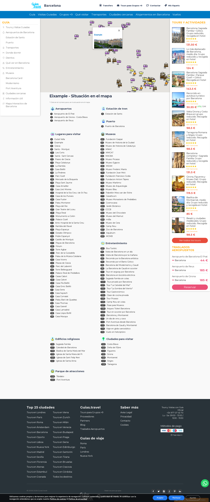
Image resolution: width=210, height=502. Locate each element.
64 (102, 152)
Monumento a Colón (65, 216)
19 (52, 183)
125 (103, 354)
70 (102, 172)
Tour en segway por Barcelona (120, 272)
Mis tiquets (172, 5)
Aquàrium (110, 233)
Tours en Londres (36, 412)
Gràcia (57, 146)
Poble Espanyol (62, 236)
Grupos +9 (66, 14)
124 (103, 351)
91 (102, 252)
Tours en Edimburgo (64, 447)
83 (102, 216)
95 (102, 265)
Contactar (153, 5)
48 (52, 279)
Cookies (124, 425)
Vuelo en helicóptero (115, 332)
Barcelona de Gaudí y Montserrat (121, 325)
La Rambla (60, 166)
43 (52, 263)
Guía (32, 14)
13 (52, 162)
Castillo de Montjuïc (64, 239)
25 (52, 203)
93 (102, 258)
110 (102, 315)
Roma (83, 443)
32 (52, 226)
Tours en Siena (61, 442)
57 (52, 310)
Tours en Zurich (61, 417)
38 (52, 246)
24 (52, 199)
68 (102, 166)
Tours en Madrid (35, 452)
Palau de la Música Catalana (68, 256)
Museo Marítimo (113, 183)
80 (102, 206)
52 (52, 293)
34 (52, 233)
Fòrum (59, 246)
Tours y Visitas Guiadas (18, 27)
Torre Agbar (61, 249)
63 (102, 149)
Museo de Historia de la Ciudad (119, 142)
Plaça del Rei (61, 206)
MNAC (109, 149)
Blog (82, 425)
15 (52, 169)
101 (102, 285)
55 (52, 303)
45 (52, 269)
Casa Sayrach (61, 293)
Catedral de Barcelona (66, 347)
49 (52, 283)
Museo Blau (111, 189)
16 (52, 172)
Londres (84, 452)
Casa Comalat (61, 296)
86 (102, 226)
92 (102, 255)
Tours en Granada (36, 477)
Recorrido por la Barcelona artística (122, 258)
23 (52, 196)
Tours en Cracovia (62, 467)
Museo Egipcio (113, 162)
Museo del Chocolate (116, 213)
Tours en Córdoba (62, 472)
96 (102, 268)
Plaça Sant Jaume (63, 183)
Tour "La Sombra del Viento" (120, 288)
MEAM (109, 166)
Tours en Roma (35, 422)
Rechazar (176, 498)
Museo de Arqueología (116, 186)
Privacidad (126, 416)
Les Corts (59, 152)
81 (102, 209)
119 (52, 354)
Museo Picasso (113, 159)
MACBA (109, 156)
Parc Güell (60, 176)
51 (52, 290)
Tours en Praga (61, 437)
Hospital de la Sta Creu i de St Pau (71, 193)
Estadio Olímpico (63, 233)
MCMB (109, 236)
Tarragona (112, 364)
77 (102, 196)
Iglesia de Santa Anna (66, 361)
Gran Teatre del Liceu (65, 209)
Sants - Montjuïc (62, 149)
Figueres (111, 351)
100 (103, 282)
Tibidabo (60, 376)
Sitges (110, 361)
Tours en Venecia (62, 427)
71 (102, 176)
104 (103, 295)
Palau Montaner (62, 203)
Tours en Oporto (36, 437)
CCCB (108, 209)
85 (102, 223)
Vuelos (176, 14)
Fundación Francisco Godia (118, 176)
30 (52, 219)
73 (102, 183)
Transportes (98, 14)
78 (102, 199)
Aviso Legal (126, 412)
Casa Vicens (61, 259)
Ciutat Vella (59, 139)
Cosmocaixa (111, 203)
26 (52, 206)
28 (52, 213)
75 (102, 189)
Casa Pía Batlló (63, 283)
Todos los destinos (62, 477)
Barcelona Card (14, 78)
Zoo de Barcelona (114, 229)
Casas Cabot (61, 276)
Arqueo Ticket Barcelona (118, 308)
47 (52, 276)
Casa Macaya (61, 316)
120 (52, 357)
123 (103, 347)
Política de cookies (58, 499)
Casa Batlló (60, 169)
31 (52, 223)
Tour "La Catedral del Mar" (118, 285)
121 (52, 361)
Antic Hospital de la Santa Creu (69, 223)
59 (52, 316)
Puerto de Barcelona (115, 126)
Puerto (10, 42)
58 (52, 313)
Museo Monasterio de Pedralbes (121, 199)
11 (52, 156)
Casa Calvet (61, 279)
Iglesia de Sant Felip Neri (68, 357)
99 (102, 278)
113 (102, 325)
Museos (10, 73)
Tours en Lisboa (35, 442)
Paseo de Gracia (62, 159)
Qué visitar (82, 14)
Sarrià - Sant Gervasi (64, 156)
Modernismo (12, 83)
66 (102, 159)
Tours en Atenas (35, 467)
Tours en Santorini (62, 452)
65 (102, 156)
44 (52, 266)
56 (52, 306)
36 (52, 239)
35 (52, 236)
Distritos (10, 58)
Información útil (14, 98)
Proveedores (87, 416)
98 (102, 275)
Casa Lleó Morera (63, 189)
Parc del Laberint (64, 266)
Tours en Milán (61, 422)
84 (102, 219)
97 (102, 272)
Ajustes (193, 498)
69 (102, 169)
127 (103, 361)
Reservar (190, 287)
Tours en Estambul (37, 472)
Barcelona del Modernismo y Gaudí (122, 265)
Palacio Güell (62, 219)
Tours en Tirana (61, 457)
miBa (108, 219)
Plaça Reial (61, 213)
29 (52, 216)
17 (52, 176)
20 (52, 186)
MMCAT (109, 152)
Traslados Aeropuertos (92, 429)
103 (102, 292)
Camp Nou (111, 226)
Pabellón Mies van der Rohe (119, 193)
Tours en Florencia (37, 462)
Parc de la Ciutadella (65, 253)
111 (102, 318)
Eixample (98, 35)
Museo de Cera (113, 223)
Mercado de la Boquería (66, 179)
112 (102, 322)
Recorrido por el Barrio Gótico (120, 262)
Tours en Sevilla (35, 457)
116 (52, 344)
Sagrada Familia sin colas (117, 278)
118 (52, 351)
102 (102, 288)
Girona (110, 354)
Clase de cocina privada (118, 295)
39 (52, 249)
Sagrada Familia (63, 344)
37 (52, 243)
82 (102, 213)
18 (52, 179)
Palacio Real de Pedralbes (68, 273)
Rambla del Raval (63, 226)
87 (102, 229)
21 (52, 189)
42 (52, 259)
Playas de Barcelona (65, 243)
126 (103, 357)
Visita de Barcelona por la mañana (121, 255)
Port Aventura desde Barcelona (121, 322)
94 (102, 262)
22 (52, 193)
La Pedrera (60, 172)
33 (52, 229)
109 (103, 312)
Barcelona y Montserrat (117, 315)
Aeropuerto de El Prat (64, 114)
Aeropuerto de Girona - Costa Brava (70, 117)
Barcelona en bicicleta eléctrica (120, 275)
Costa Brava (112, 344)
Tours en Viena (61, 412)
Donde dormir (13, 52)
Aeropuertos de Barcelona (20, 32)
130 (52, 380)
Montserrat (112, 357)
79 (102, 203)
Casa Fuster (61, 199)
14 (52, 166)
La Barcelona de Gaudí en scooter (121, 268)
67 (102, 162)
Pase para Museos (115, 305)
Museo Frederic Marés (116, 169)
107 (103, 305)
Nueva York (86, 456)
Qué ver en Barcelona (17, 63)
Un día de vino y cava (116, 318)
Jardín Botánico (113, 206)
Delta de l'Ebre (114, 347)
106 (102, 302)
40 (52, 253)
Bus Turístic (111, 248)
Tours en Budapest (63, 432)
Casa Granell (61, 306)
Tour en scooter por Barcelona (121, 312)
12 (52, 159)
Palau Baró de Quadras (66, 300)
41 (52, 256)
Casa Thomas (61, 303)
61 (102, 142)
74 (102, 186)
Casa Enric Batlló (63, 286)
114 (102, 328)
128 (103, 364)
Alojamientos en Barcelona (153, 14)
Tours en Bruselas (62, 462)
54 (52, 300)
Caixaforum (111, 196)
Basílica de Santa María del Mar (70, 351)
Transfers (106, 5)
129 (52, 376)
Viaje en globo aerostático (118, 328)
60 (102, 139)
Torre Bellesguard (63, 269)
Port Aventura (13, 88)
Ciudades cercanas (121, 14)
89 (102, 236)
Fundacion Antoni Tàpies (117, 179)
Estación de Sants (15, 37)
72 (102, 179)
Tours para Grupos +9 (129, 5)
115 (102, 332)
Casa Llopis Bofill (63, 313)
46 (52, 273)
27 (52, 209)
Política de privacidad (77, 499)
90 (102, 248)
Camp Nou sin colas (116, 302)
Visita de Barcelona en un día (119, 252)
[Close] (119, 30)
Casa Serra (60, 290)
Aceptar (160, 498)
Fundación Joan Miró (115, 172)
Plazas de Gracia (63, 263)
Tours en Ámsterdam (38, 427)
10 (52, 152)
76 (102, 193)
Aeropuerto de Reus (63, 120)
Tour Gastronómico (116, 292)
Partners (85, 420)
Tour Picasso (112, 298)
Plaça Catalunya (62, 162)
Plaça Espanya (62, 229)
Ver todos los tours (190, 240)
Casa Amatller (62, 186)
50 (52, 286)
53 (52, 296)
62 (102, 146)
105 (102, 298)
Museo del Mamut (114, 216)
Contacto (125, 420)
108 (103, 308)
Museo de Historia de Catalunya (120, 146)
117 (52, 347)
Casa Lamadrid (62, 310)
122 (103, 344)
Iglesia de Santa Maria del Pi (69, 354)
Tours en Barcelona (37, 432)
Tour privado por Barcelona (119, 282)
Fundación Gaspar (114, 139)
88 (102, 233)
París (83, 447)
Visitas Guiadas (47, 14)
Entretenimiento (15, 68)
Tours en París (34, 417)
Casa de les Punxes (64, 196)
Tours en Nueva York (38, 447)
